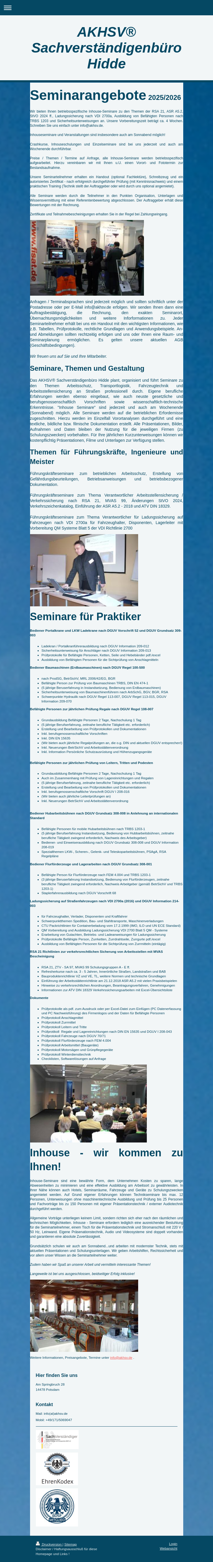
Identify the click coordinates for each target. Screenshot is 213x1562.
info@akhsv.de (121, 1357)
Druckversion (49, 1544)
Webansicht (168, 1548)
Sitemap (70, 1544)
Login (173, 1544)
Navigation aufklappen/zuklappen (106, 7)
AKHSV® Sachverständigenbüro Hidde (106, 47)
